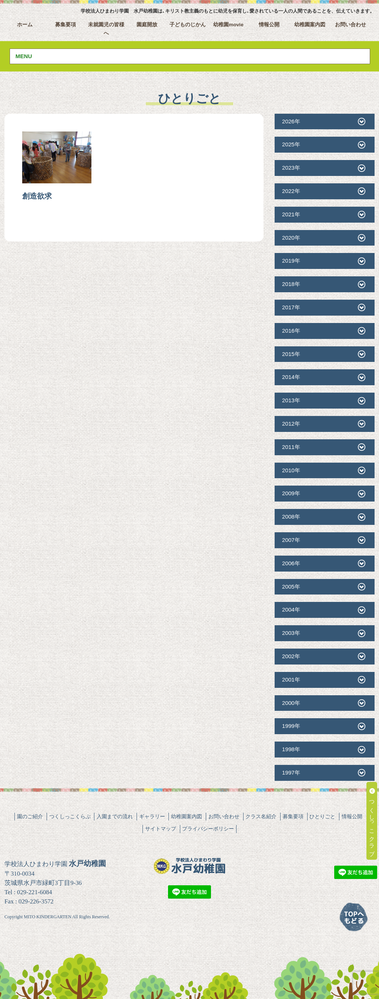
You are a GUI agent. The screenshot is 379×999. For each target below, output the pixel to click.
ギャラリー (152, 816)
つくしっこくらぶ (70, 816)
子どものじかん (188, 24)
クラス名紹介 (260, 816)
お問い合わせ (350, 24)
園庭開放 (147, 24)
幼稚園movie (228, 24)
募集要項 (65, 24)
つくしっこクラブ (372, 820)
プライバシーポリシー (208, 829)
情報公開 (269, 24)
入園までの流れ (115, 816)
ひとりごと (322, 816)
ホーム (25, 24)
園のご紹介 (30, 816)
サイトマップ (160, 829)
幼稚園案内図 (309, 24)
